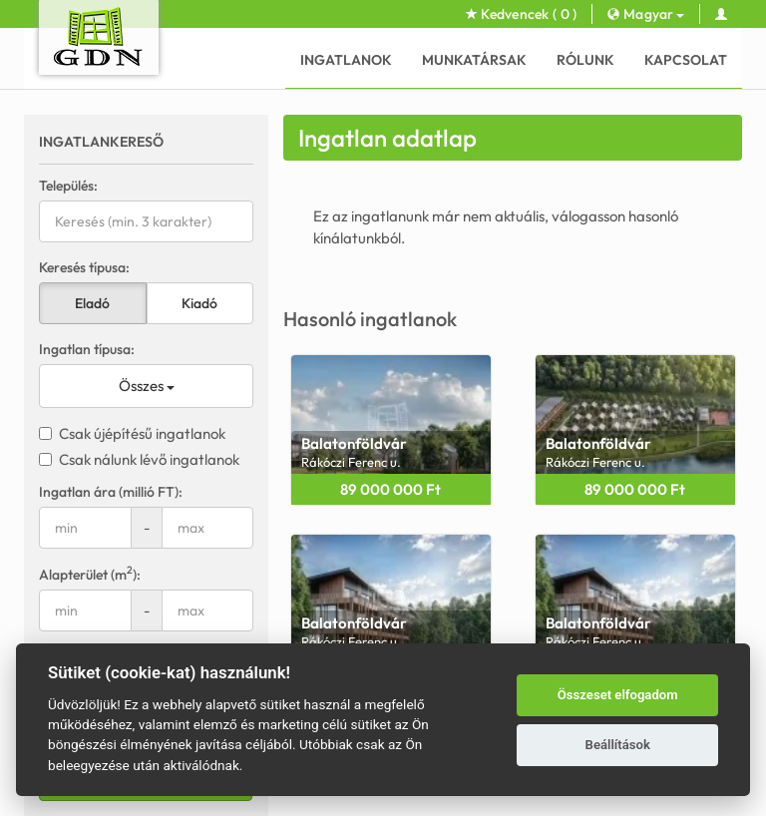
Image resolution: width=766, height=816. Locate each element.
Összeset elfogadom (618, 694)
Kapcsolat (685, 60)
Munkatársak (474, 60)
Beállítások (617, 744)
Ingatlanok (346, 60)
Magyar (645, 14)
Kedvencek (521, 14)
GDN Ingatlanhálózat (297, 796)
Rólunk (585, 60)
